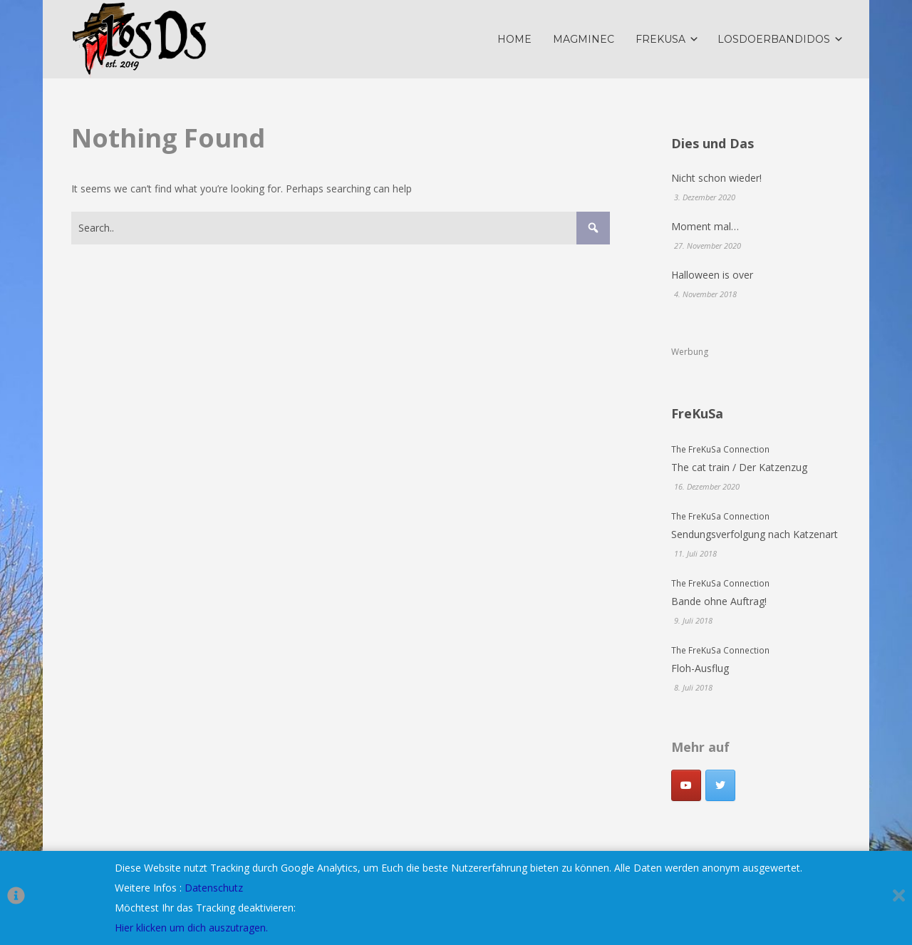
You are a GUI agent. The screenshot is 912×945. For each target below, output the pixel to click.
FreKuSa (697, 413)
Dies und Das (712, 143)
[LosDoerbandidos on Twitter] (720, 785)
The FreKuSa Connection (720, 449)
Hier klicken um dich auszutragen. (191, 927)
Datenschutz (214, 887)
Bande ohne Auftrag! (719, 601)
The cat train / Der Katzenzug (739, 467)
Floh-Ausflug (700, 668)
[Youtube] (686, 785)
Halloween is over (712, 275)
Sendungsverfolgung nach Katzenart (754, 534)
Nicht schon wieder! (716, 178)
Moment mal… (705, 226)
